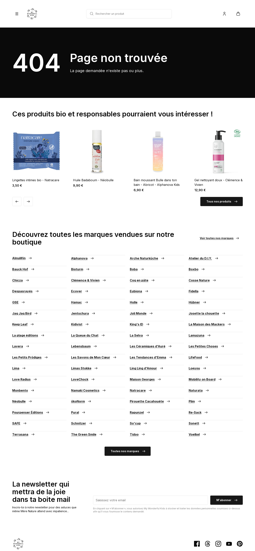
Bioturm (80, 266)
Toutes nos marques (128, 420)
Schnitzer (82, 395)
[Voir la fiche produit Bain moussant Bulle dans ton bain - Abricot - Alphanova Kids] (158, 159)
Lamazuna (200, 321)
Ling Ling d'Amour (147, 349)
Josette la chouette (207, 303)
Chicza (21, 275)
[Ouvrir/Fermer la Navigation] (16, 13)
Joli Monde (141, 303)
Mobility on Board (205, 358)
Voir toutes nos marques (220, 238)
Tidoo (137, 404)
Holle (137, 294)
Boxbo (197, 266)
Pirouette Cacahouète (150, 376)
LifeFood (199, 340)
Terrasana (23, 404)
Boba (137, 266)
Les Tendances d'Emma (151, 340)
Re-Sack (198, 386)
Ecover (80, 285)
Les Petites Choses (207, 330)
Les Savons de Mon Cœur (94, 340)
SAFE (19, 395)
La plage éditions (28, 321)
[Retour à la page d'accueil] (32, 14)
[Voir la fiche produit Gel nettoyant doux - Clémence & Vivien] (218, 159)
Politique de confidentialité (117, 529)
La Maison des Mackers (210, 312)
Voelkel (198, 404)
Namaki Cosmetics (88, 367)
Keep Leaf (23, 312)
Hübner (198, 294)
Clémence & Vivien (88, 275)
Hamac (80, 294)
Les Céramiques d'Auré (151, 330)
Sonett (197, 395)
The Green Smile (87, 404)
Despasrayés (25, 285)
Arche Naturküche (147, 257)
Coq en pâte (142, 275)
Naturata (199, 367)
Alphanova (82, 257)
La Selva (140, 321)
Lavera (21, 330)
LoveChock (83, 358)
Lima (19, 349)
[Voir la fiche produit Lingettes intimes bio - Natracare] (36, 157)
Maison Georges (146, 358)
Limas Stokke (84, 349)
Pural (78, 386)
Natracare (141, 367)
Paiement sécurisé (22, 529)
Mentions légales (87, 529)
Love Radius (24, 358)
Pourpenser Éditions (31, 386)
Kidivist (80, 312)
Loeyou (198, 349)
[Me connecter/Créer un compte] (224, 13)
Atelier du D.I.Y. (204, 257)
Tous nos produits (222, 201)
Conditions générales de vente (55, 529)
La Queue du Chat (88, 321)
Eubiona (139, 285)
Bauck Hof (23, 266)
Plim (195, 376)
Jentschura (83, 303)
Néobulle (22, 376)
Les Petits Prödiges (30, 340)
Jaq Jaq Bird (25, 303)
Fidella (197, 285)
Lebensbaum (84, 330)
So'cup (139, 395)
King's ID (140, 312)
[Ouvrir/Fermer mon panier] (238, 13)
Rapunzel (140, 386)
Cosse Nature (203, 275)
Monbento (23, 367)
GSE (18, 294)
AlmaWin (22, 257)
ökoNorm (81, 376)
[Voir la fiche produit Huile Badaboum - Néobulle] (97, 157)
